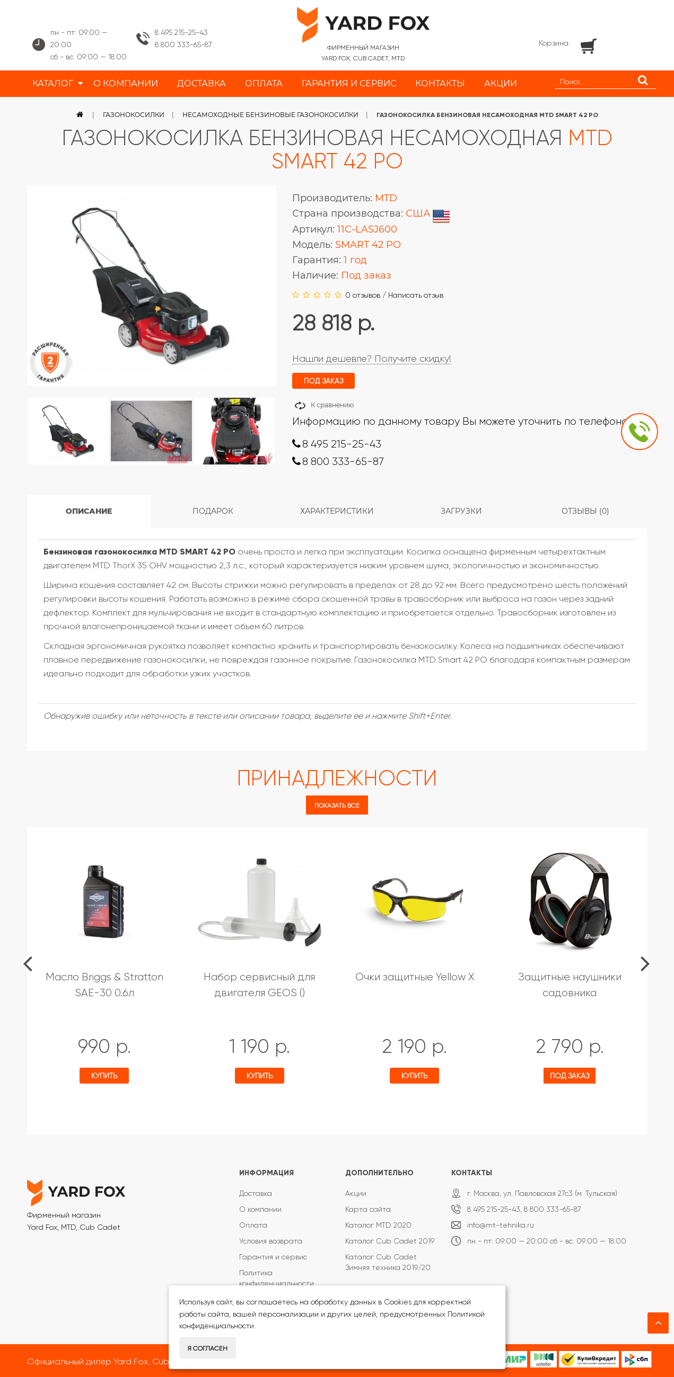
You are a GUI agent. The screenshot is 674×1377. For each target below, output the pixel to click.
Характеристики (337, 511)
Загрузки (461, 511)
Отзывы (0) (585, 511)
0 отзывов (362, 295)
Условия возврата (270, 1241)
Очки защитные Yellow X (414, 977)
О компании (260, 1209)
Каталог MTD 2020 (378, 1225)
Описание (89, 511)
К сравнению (332, 405)
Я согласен (207, 1348)
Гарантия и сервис (273, 1257)
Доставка (255, 1193)
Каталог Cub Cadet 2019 (389, 1241)
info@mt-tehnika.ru (500, 1225)
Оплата (253, 1225)
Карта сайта (368, 1209)
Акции (355, 1193)
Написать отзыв (415, 295)
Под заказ (569, 1075)
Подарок (212, 511)
